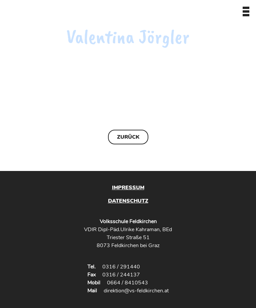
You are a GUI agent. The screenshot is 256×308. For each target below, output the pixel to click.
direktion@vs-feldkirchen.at (136, 290)
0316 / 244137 (121, 274)
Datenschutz (128, 200)
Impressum (128, 187)
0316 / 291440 (121, 266)
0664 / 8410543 (127, 282)
